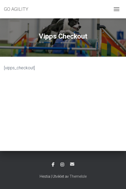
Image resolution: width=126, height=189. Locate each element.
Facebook (53, 165)
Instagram (62, 165)
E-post (72, 164)
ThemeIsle (78, 176)
